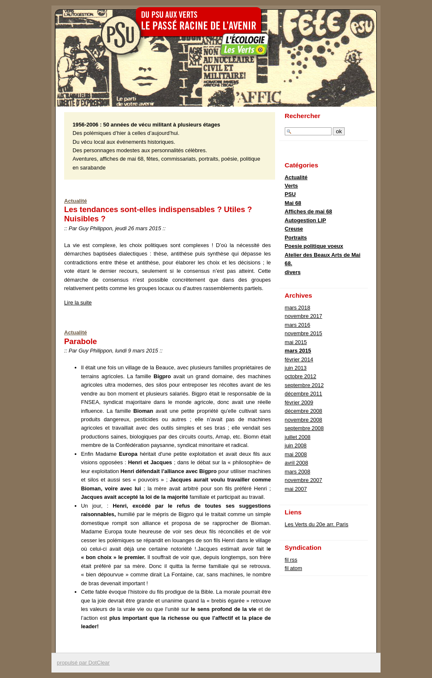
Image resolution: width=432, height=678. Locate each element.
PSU (290, 194)
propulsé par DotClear (83, 662)
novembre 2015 (303, 333)
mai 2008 (296, 454)
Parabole (80, 341)
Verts (291, 186)
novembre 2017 (303, 316)
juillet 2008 (297, 437)
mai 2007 (296, 489)
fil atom (293, 568)
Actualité (75, 201)
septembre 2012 (304, 385)
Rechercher (303, 115)
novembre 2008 (303, 420)
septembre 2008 (304, 428)
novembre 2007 (303, 480)
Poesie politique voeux (314, 246)
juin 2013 (296, 368)
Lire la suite (78, 302)
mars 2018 (297, 307)
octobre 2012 (300, 376)
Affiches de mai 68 (308, 211)
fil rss (291, 560)
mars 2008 (297, 471)
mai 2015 (296, 342)
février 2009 (299, 402)
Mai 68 (293, 203)
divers (293, 272)
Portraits (296, 237)
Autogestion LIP (305, 220)
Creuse (294, 229)
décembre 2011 (303, 393)
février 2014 (299, 359)
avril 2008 (296, 463)
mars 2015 (298, 350)
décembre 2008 (303, 411)
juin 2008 (296, 445)
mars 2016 (297, 325)
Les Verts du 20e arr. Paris (316, 524)
